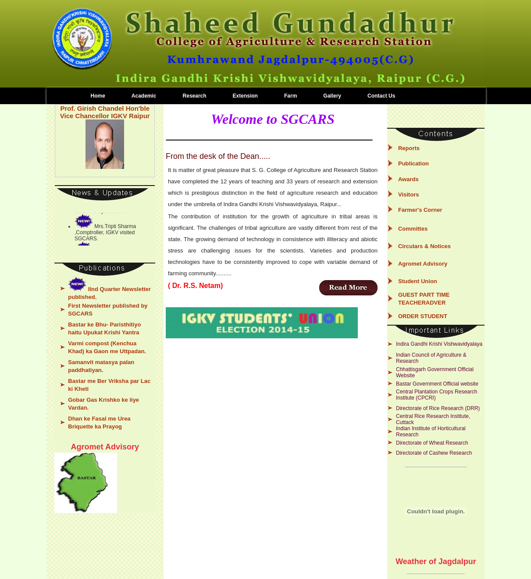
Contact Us (381, 96)
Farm (290, 96)
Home (98, 96)
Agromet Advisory (422, 263)
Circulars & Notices (424, 246)
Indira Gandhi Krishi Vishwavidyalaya (439, 344)
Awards (408, 179)
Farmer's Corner (420, 210)
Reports (409, 148)
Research (195, 96)
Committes (413, 228)
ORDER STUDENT (422, 316)
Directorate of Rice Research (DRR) (438, 408)
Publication (413, 163)
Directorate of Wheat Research (432, 443)
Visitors (408, 194)
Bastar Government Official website (437, 384)
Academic (144, 96)
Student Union (417, 281)
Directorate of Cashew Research (434, 453)
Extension (245, 96)
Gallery (332, 96)
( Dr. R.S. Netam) (195, 285)
